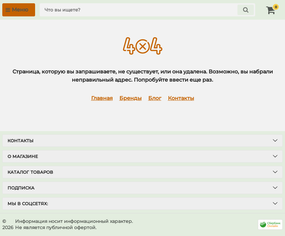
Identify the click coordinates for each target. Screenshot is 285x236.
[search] (147, 9)
